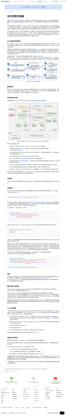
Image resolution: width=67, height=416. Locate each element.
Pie (34, 402)
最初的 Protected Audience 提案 (15, 20)
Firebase (28, 407)
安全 (2, 394)
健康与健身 (14, 394)
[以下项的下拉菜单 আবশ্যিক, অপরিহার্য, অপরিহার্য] (25, 1)
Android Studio (55, 1)
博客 (2, 400)
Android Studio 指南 (49, 390)
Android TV (25, 398)
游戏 (13, 390)
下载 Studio (47, 396)
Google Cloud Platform (37, 407)
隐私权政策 (14, 398)
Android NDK (47, 398)
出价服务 (26, 161)
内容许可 (16, 369)
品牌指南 (11, 413)
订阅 (62, 413)
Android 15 (36, 390)
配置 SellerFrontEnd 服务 (48, 243)
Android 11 (36, 398)
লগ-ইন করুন (63, 1)
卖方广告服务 (21, 148)
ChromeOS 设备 (26, 394)
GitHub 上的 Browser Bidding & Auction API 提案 (18, 289)
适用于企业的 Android (5, 392)
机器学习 (14, 392)
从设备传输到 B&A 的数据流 (39, 100)
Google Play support (60, 394)
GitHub (25, 33)
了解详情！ (43, 7)
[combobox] (43, 1)
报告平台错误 (58, 390)
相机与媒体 (14, 396)
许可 (8, 413)
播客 (2, 402)
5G (13, 400)
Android (3, 390)
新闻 (2, 398)
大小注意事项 (51, 301)
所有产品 (45, 407)
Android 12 (36, 396)
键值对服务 (19, 161)
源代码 (2, 396)
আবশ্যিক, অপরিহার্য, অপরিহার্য (18, 1)
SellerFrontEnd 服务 (29, 156)
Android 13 (36, 394)
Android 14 (36, 392)
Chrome (22, 407)
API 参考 (46, 394)
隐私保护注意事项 (30, 205)
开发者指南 (47, 392)
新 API (38, 52)
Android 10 (36, 400)
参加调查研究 (58, 396)
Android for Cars (26, 396)
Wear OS (25, 392)
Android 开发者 (10, 11)
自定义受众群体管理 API (31, 50)
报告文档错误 (58, 392)
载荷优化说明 (48, 312)
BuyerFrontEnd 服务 (24, 158)
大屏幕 (24, 390)
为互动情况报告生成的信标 (26, 279)
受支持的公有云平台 (27, 181)
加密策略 (11, 46)
